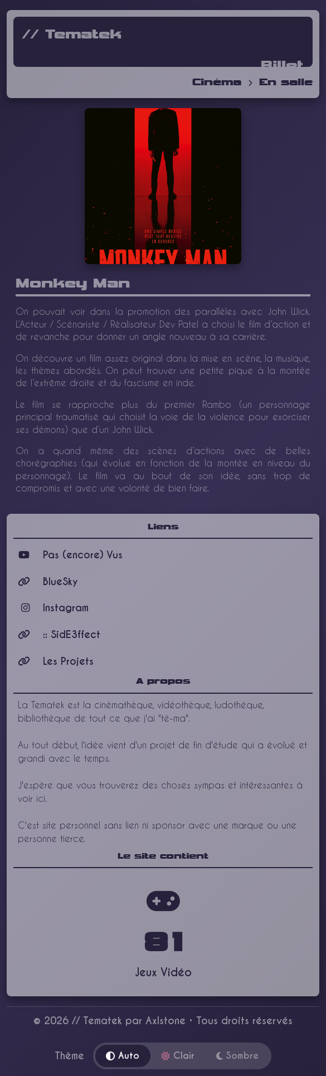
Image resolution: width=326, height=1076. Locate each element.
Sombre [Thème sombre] (237, 1056)
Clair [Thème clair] (177, 1056)
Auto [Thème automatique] (122, 1056)
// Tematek (71, 34)
